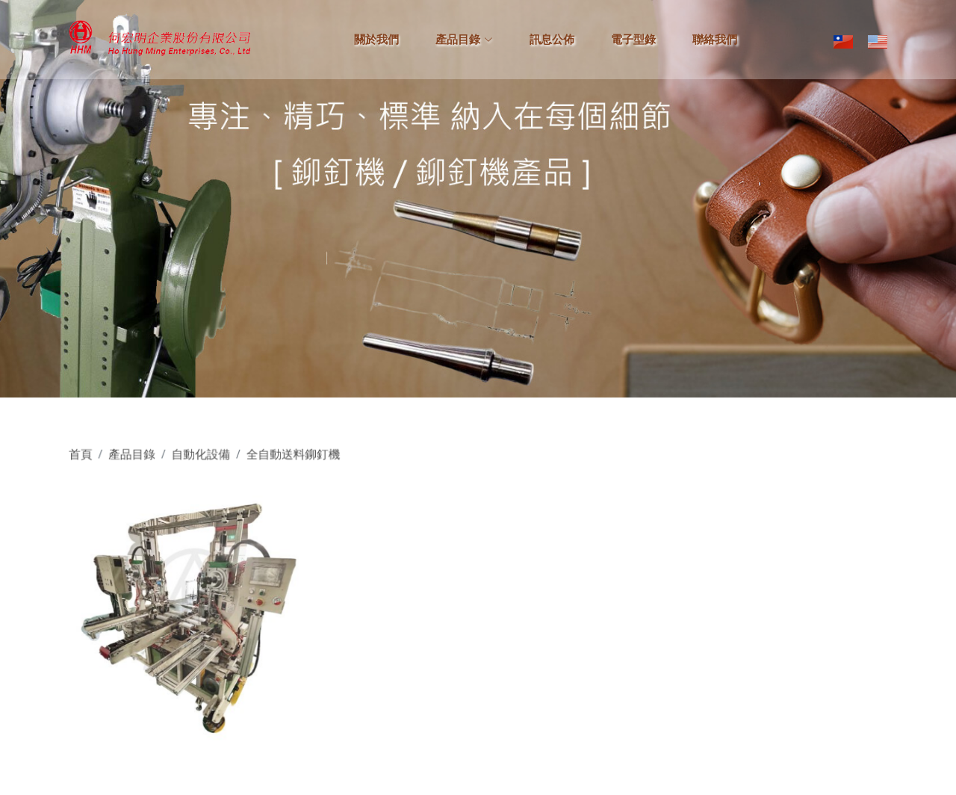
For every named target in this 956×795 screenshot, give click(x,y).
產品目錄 (146, 460)
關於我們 (376, 39)
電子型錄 (633, 39)
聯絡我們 (714, 39)
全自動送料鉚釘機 (301, 460)
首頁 (97, 460)
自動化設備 (212, 460)
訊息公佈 (552, 39)
